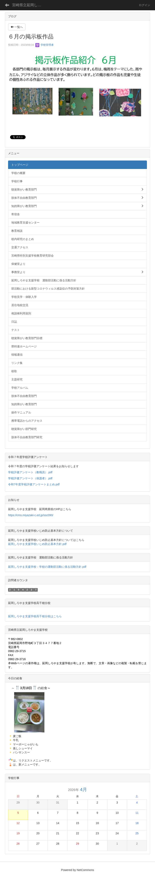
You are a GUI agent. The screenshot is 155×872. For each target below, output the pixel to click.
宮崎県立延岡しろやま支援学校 (29, 5)
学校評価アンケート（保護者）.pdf (30, 478)
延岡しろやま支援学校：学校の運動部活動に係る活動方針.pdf (47, 566)
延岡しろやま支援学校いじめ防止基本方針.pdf (37, 544)
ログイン (144, 5)
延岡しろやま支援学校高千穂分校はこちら (35, 616)
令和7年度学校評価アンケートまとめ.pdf (34, 484)
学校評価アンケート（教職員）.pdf (30, 472)
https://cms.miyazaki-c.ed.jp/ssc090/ (30, 515)
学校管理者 (44, 44)
